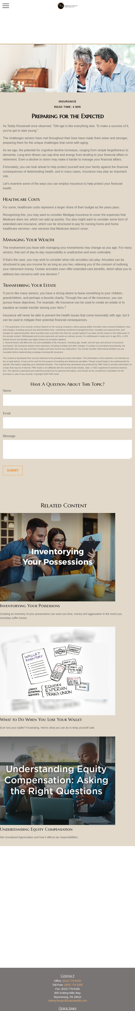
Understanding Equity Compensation (36, 829)
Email (7, 413)
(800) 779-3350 (73, 984)
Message (9, 436)
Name (7, 390)
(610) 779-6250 (72, 980)
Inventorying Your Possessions (30, 605)
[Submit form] (13, 470)
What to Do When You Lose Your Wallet (41, 719)
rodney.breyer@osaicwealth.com (67, 1000)
